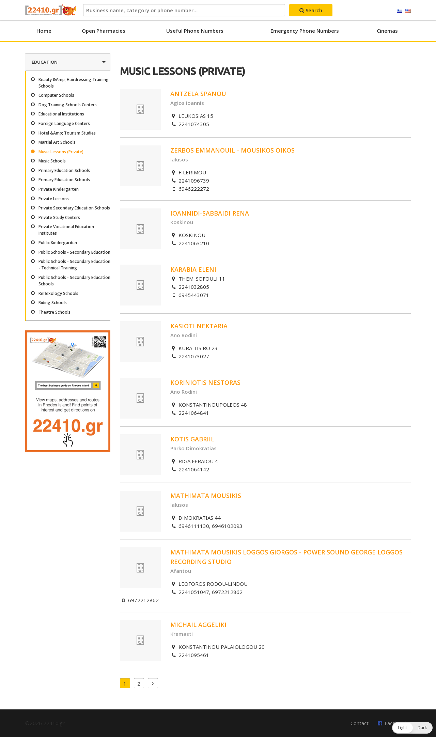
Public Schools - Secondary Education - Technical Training (74, 264)
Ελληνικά (399, 11)
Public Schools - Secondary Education (74, 252)
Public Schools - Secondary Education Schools (74, 281)
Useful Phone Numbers (194, 30)
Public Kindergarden (57, 243)
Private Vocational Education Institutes (66, 230)
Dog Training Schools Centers (67, 105)
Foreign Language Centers (64, 123)
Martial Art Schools (57, 142)
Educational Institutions (61, 114)
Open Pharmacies (103, 30)
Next (153, 683)
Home (43, 30)
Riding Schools (52, 302)
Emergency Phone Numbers (304, 30)
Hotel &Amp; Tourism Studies (67, 133)
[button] (412, 728)
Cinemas (387, 30)
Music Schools (52, 161)
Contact (360, 723)
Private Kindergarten (58, 189)
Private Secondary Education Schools (74, 208)
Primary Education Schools (64, 170)
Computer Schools (56, 95)
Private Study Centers (59, 217)
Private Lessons (53, 199)
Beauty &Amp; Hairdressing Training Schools (73, 83)
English (408, 11)
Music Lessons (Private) (60, 152)
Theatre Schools (54, 312)
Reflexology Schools (58, 293)
